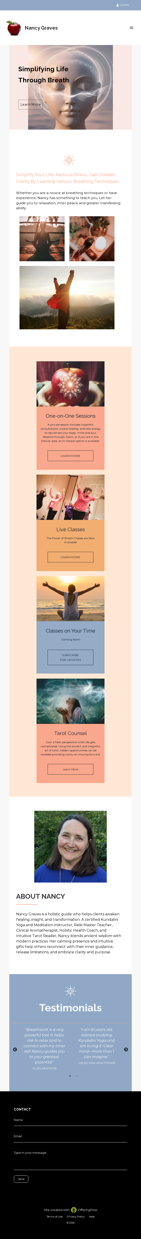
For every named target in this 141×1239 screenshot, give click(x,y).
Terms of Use (54, 1216)
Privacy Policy (76, 1216)
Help (92, 1216)
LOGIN (122, 5)
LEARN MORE (70, 465)
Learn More (31, 104)
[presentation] (34, 1189)
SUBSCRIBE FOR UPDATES (70, 666)
